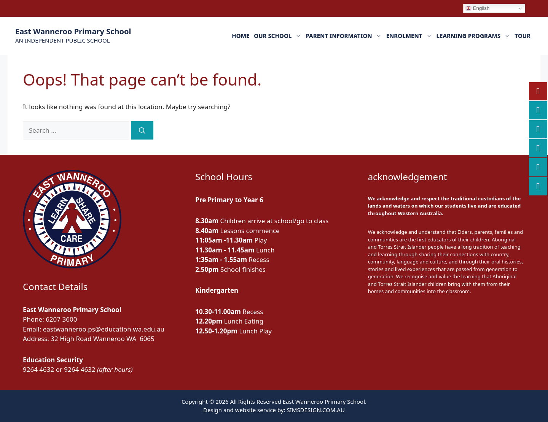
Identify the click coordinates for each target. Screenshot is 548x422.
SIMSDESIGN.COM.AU (315, 410)
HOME (240, 36)
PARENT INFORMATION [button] (345, 35)
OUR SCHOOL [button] (278, 35)
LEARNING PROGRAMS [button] (474, 35)
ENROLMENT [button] (410, 35)
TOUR (522, 36)
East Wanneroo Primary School (73, 31)
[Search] (142, 130)
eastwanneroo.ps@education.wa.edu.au (103, 329)
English (477, 8)
